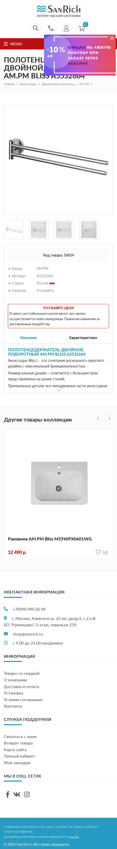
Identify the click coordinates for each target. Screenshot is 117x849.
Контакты (13, 705)
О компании (15, 679)
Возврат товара (18, 742)
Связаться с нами (20, 736)
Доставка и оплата (21, 686)
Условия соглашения (23, 699)
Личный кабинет (19, 755)
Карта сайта (15, 749)
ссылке (74, 836)
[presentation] (98, 418)
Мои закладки (17, 762)
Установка (13, 692)
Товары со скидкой (21, 673)
